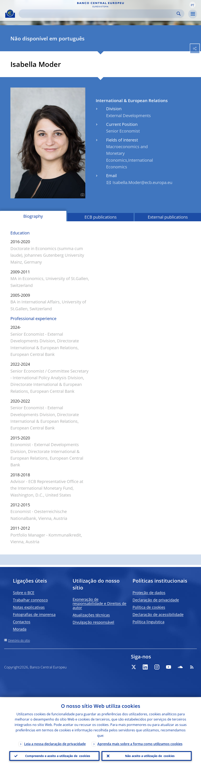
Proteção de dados (149, 592)
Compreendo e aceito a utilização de (57, 756)
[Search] (98, 13)
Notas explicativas (29, 607)
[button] (192, 5)
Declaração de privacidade (156, 599)
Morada (19, 629)
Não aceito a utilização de (150, 756)
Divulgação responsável (93, 622)
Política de (149, 607)
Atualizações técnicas (91, 614)
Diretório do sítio (19, 640)
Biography (33, 216)
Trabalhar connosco (30, 599)
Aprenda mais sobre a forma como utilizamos (139, 743)
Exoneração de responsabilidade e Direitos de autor (99, 603)
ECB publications (100, 217)
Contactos (21, 621)
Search (178, 13)
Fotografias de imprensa (34, 614)
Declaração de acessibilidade (158, 614)
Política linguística (148, 621)
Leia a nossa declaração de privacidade (55, 743)
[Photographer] (81, 194)
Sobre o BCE (23, 592)
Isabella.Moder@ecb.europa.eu (142, 182)
